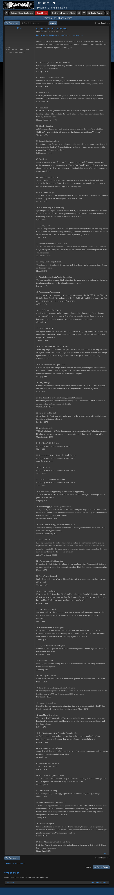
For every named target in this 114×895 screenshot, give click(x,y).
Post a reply (13, 23)
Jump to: (89, 867)
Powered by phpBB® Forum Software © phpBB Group (105, 891)
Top (104, 853)
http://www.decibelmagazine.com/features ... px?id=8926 (59, 35)
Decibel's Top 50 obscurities (57, 18)
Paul (19, 28)
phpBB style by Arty (95, 891)
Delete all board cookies (100, 883)
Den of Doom (102, 867)
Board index (10, 883)
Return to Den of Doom (15, 863)
